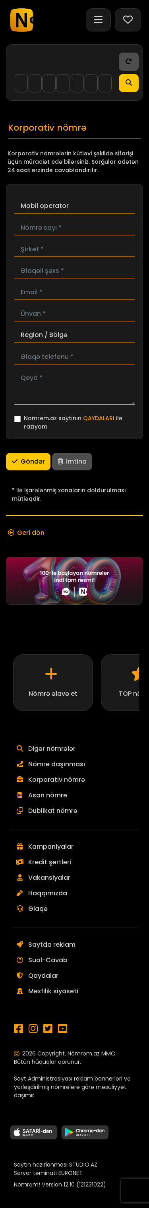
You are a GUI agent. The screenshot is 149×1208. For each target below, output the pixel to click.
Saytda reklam (51, 944)
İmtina (72, 461)
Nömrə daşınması (56, 764)
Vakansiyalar (49, 877)
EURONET (70, 1173)
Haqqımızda (47, 893)
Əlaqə (38, 908)
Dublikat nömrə (52, 810)
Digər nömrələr (51, 748)
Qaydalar (43, 975)
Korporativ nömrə (56, 779)
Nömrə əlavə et (53, 693)
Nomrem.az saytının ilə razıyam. (73, 422)
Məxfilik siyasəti (53, 991)
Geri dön (31, 532)
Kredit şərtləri (49, 862)
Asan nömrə (47, 795)
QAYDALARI (98, 418)
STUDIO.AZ (83, 1165)
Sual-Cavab (48, 960)
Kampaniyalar (51, 846)
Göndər (28, 461)
